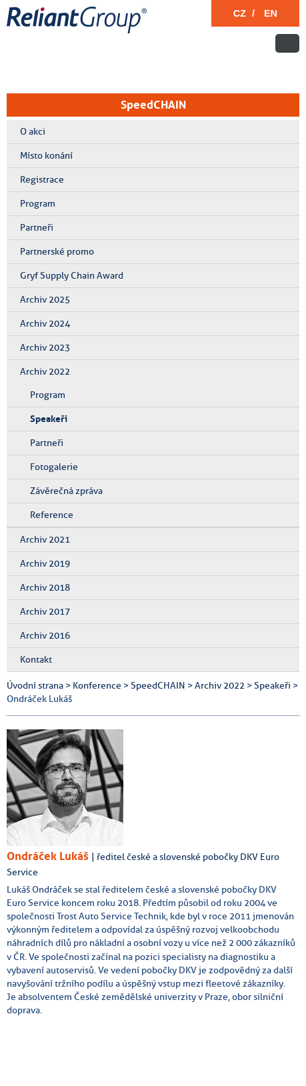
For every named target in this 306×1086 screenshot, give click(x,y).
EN (270, 13)
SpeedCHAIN (153, 104)
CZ (239, 13)
